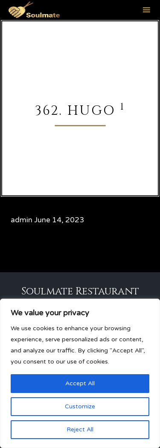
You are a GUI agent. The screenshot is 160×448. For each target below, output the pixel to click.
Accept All (80, 383)
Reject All (80, 429)
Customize (80, 406)
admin (21, 219)
